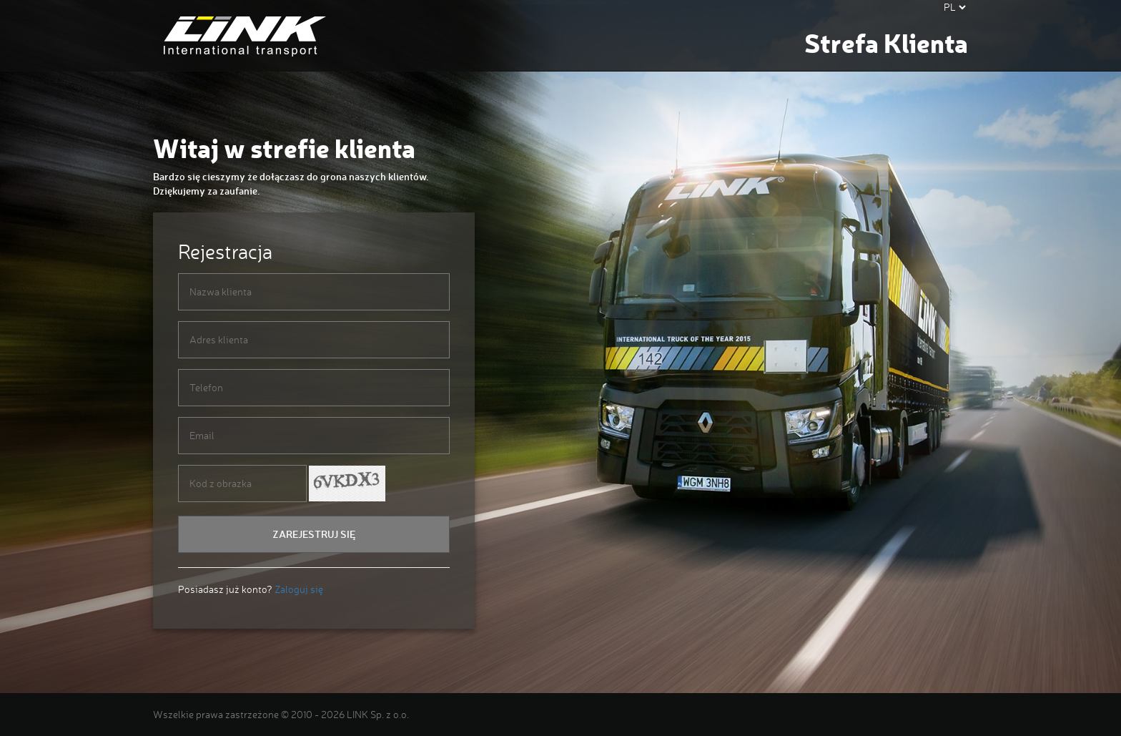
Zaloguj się (299, 589)
